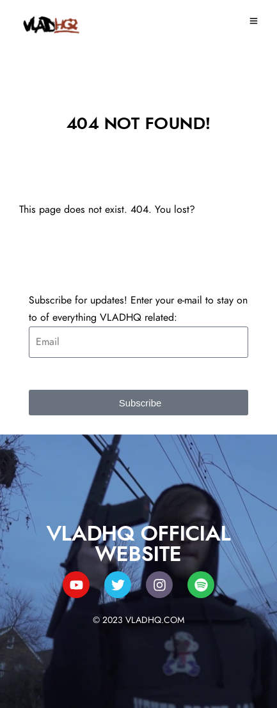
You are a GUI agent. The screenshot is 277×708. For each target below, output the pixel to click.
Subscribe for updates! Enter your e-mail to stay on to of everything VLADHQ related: (138, 309)
